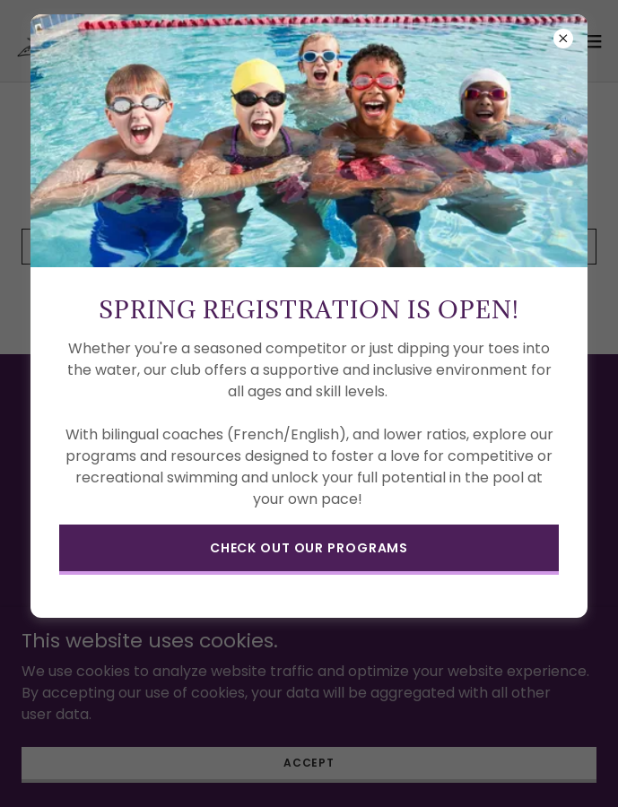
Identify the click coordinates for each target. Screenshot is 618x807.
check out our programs (309, 548)
